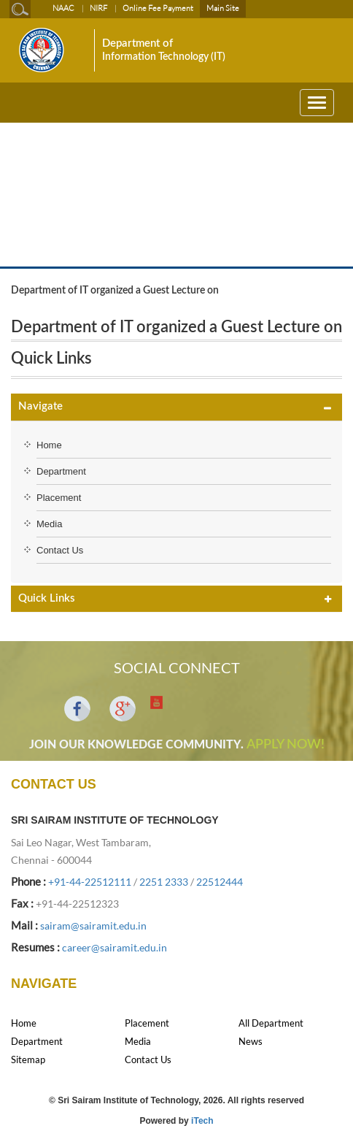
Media (49, 523)
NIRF (98, 8)
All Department (270, 1023)
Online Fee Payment (158, 8)
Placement (58, 497)
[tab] (176, 407)
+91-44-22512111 (89, 881)
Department (61, 471)
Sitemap (28, 1059)
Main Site (222, 8)
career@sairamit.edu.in (114, 947)
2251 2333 (163, 881)
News (250, 1041)
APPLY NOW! (286, 744)
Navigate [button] (40, 406)
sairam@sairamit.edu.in (93, 925)
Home (49, 445)
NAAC (63, 8)
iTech (202, 1121)
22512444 (219, 881)
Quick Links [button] (46, 598)
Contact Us (59, 550)
